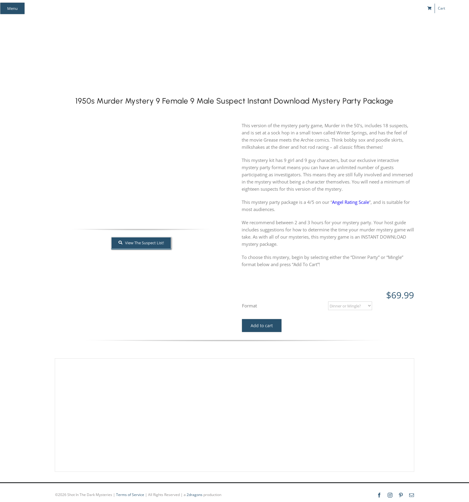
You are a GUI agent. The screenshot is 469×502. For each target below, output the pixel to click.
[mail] (385, 8)
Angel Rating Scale (350, 202)
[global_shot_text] (200, 29)
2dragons (194, 494)
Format (249, 306)
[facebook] (353, 8)
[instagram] (363, 8)
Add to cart (262, 325)
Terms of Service (130, 494)
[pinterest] (374, 8)
